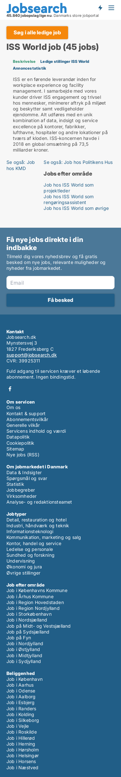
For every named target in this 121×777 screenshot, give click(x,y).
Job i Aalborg (21, 696)
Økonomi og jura (24, 566)
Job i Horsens (21, 761)
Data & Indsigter (24, 472)
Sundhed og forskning (30, 555)
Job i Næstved (22, 767)
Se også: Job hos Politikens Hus (78, 162)
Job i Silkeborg (22, 720)
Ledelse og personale (29, 549)
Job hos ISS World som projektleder (69, 187)
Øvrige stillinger (23, 573)
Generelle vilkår (23, 425)
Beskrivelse (24, 61)
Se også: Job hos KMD (20, 165)
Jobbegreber (20, 490)
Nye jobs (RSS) (22, 454)
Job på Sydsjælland (28, 631)
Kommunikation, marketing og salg (43, 537)
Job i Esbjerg (20, 702)
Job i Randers (21, 708)
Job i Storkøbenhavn (29, 614)
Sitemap (15, 448)
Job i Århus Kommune (30, 596)
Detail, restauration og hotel (36, 519)
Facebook (10, 389)
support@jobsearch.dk (31, 355)
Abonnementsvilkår (27, 419)
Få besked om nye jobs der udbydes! (100, 7)
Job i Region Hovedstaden (35, 602)
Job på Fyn (18, 637)
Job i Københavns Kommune (36, 590)
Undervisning (20, 561)
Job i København (24, 679)
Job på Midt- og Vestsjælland (38, 626)
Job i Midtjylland (24, 655)
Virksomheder (21, 496)
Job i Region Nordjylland (33, 608)
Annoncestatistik (29, 68)
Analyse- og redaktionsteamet (39, 502)
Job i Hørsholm (22, 749)
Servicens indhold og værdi (36, 431)
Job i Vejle (17, 726)
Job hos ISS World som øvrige (76, 208)
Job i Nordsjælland (26, 620)
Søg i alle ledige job (37, 32)
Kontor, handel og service (33, 543)
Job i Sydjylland (23, 661)
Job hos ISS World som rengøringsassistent (69, 199)
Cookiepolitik (20, 443)
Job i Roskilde (21, 732)
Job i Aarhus (20, 685)
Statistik (15, 484)
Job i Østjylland (23, 649)
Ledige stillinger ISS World (64, 61)
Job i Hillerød (20, 738)
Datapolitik (18, 437)
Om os (13, 407)
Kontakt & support (25, 413)
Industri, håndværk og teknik (37, 525)
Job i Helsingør (22, 755)
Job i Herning (20, 744)
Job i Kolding (20, 714)
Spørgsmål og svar (26, 478)
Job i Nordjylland (24, 643)
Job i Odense (20, 690)
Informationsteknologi (29, 531)
